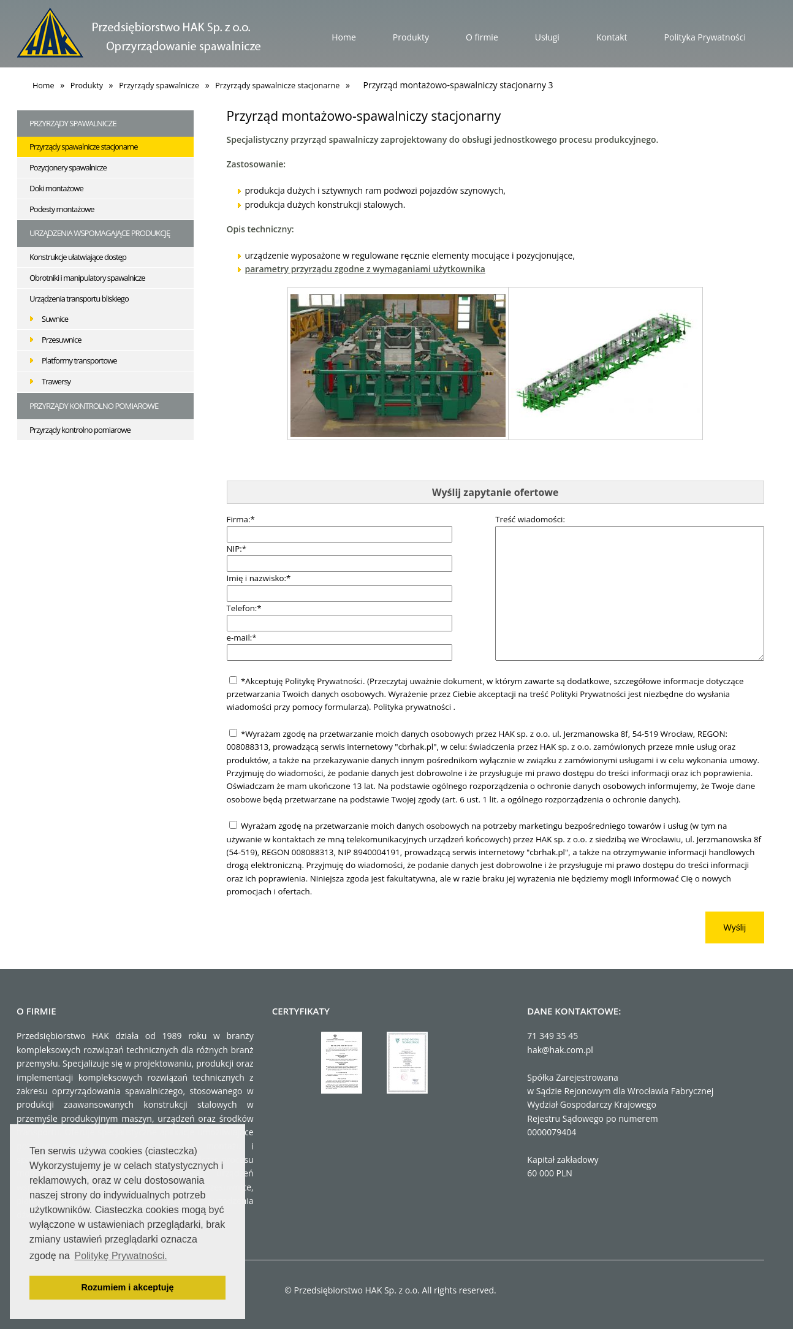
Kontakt (612, 37)
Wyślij (735, 927)
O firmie (482, 37)
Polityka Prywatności (705, 37)
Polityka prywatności (413, 706)
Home (344, 37)
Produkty (411, 37)
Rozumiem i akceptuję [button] (127, 1287)
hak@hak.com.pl (560, 1050)
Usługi (547, 37)
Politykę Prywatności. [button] (120, 1256)
